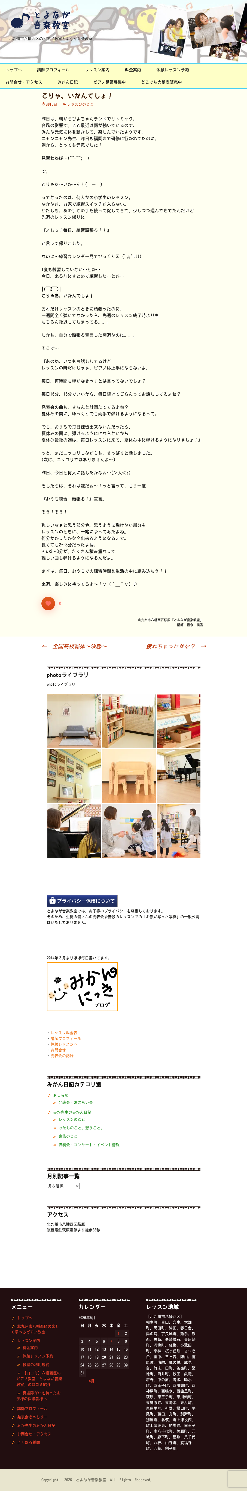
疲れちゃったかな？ (176, 646)
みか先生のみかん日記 (72, 1112)
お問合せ (58, 1050)
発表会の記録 (62, 1056)
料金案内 (133, 70)
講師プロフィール (53, 70)
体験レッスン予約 (172, 70)
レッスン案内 (97, 70)
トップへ (13, 70)
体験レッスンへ (64, 1044)
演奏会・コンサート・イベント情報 (89, 1145)
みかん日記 (67, 82)
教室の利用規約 (36, 1364)
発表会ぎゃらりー (32, 1417)
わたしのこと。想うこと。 (81, 1128)
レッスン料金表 (64, 1033)
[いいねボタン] (48, 603)
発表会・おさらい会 (76, 1102)
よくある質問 (28, 1442)
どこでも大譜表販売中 (161, 82)
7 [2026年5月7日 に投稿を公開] (111, 1341)
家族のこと (68, 1136)
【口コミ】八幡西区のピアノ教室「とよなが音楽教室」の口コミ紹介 (39, 1378)
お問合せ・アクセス (23, 82)
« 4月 (88, 1381)
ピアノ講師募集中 (109, 82)
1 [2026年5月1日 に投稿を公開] (119, 1333)
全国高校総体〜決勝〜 (74, 646)
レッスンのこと (80, 104)
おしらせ (60, 1095)
